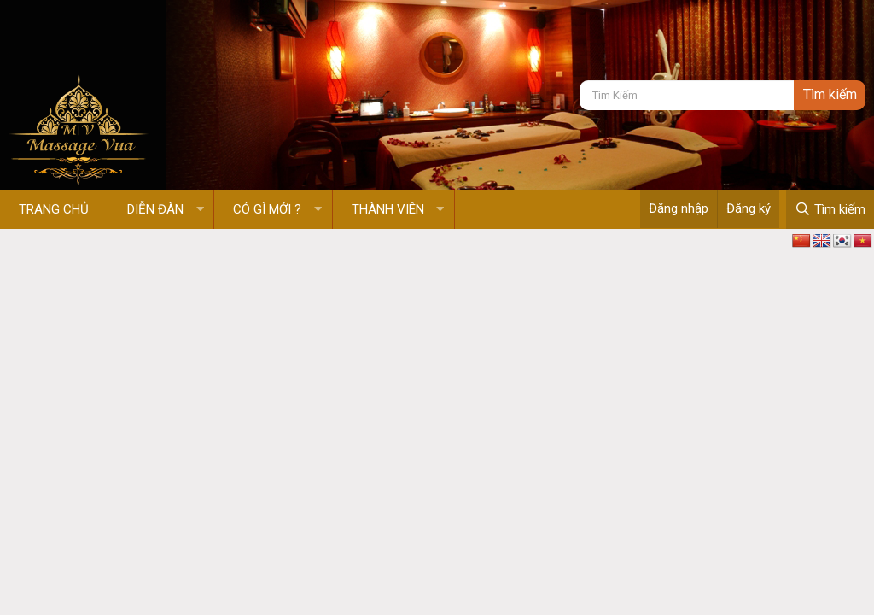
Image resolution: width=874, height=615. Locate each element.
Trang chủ (54, 209)
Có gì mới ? (267, 209)
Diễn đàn (155, 209)
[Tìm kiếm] (687, 95)
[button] (200, 209)
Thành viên (388, 209)
